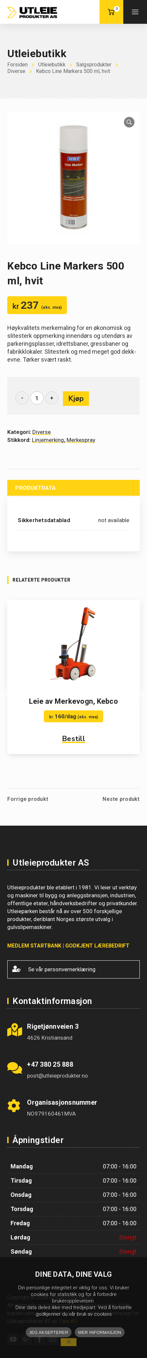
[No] (68, 1342)
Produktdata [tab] (35, 487)
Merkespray (81, 440)
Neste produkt (121, 799)
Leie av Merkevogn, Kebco (73, 701)
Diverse (41, 432)
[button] (129, 122)
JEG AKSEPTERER (48, 1332)
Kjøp (76, 399)
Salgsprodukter (93, 64)
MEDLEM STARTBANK (34, 946)
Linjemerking (48, 440)
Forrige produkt (27, 799)
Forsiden (17, 64)
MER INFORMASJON (99, 1332)
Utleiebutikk (52, 64)
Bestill (73, 738)
